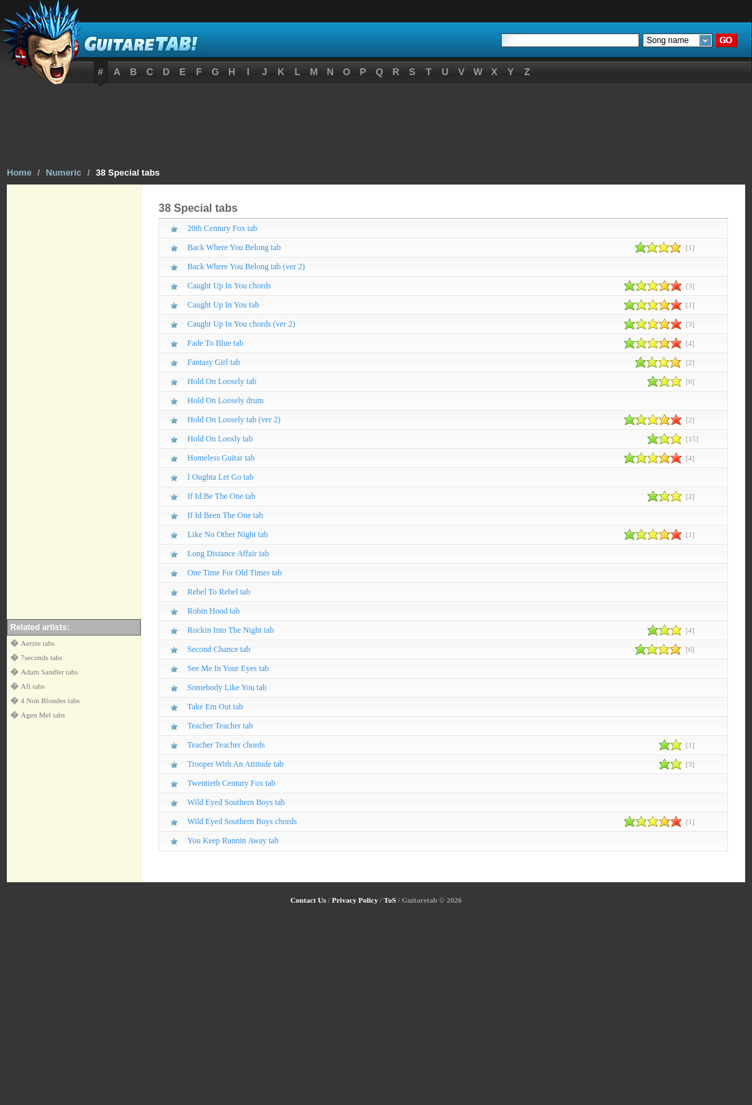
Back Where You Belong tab (234, 247)
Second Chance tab (218, 649)
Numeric (63, 172)
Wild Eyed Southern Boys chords (242, 821)
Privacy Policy (355, 900)
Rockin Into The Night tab (230, 630)
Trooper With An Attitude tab (235, 764)
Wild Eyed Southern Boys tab (236, 802)
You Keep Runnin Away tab (233, 840)
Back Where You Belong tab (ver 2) (246, 266)
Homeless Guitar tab (221, 458)
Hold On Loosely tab (221, 381)
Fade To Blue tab (215, 343)
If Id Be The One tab (221, 496)
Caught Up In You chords (229, 285)
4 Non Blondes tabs (50, 700)
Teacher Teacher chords (226, 745)
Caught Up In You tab (223, 305)
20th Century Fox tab (222, 228)
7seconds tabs (41, 657)
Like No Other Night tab (227, 534)
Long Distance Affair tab (228, 553)
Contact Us (308, 900)
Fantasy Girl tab (213, 362)
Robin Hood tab (213, 611)
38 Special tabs (128, 172)
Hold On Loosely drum (225, 400)
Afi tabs (32, 686)
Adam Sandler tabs (49, 672)
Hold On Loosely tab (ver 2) (233, 419)
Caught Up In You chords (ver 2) (241, 324)
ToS (390, 900)
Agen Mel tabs (43, 715)
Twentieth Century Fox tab (231, 783)
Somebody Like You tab (227, 687)
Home (19, 172)
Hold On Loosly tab (220, 439)
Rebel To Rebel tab (218, 592)
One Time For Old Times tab (234, 572)
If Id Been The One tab (225, 515)
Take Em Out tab (215, 706)
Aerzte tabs (38, 643)
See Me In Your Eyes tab (228, 668)
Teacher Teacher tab (220, 726)
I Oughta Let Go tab (220, 477)
